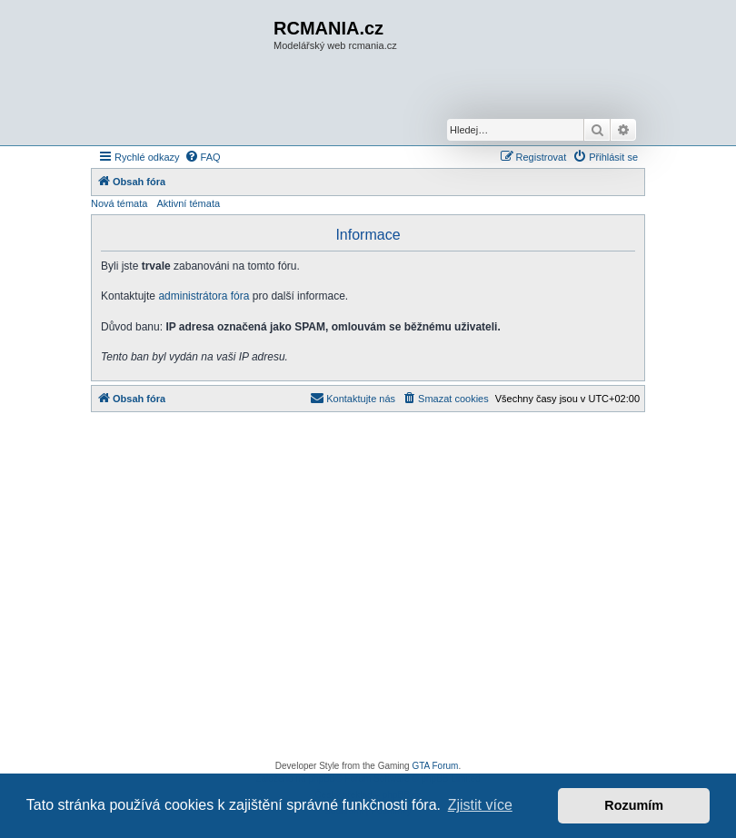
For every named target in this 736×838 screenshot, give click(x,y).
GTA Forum (435, 766)
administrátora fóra (203, 296)
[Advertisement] (368, 591)
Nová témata (119, 203)
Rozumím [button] (633, 805)
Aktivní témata (188, 203)
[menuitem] (202, 157)
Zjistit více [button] (480, 805)
